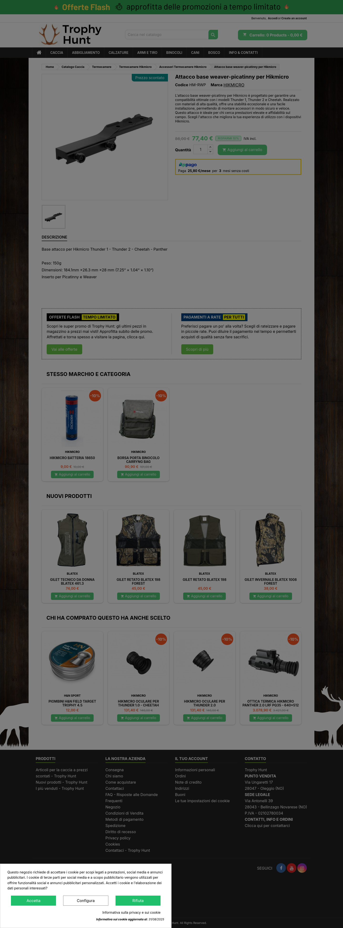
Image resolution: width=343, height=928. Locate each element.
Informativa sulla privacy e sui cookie (131, 912)
